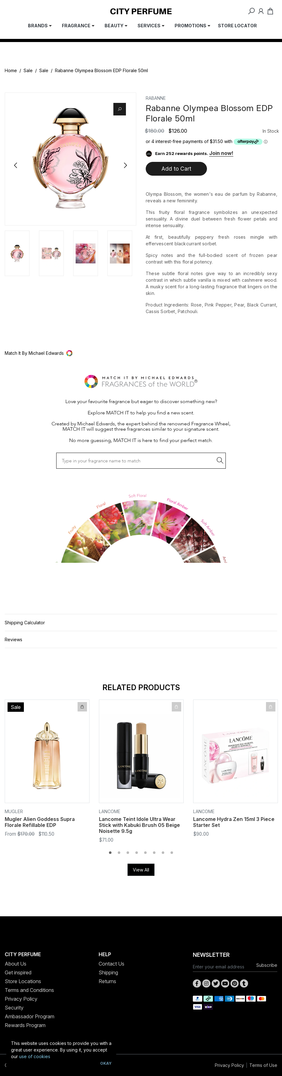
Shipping (108, 972)
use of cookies (34, 1056)
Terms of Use (263, 1065)
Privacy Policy (21, 999)
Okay (105, 1063)
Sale (28, 70)
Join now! (221, 153)
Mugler (14, 811)
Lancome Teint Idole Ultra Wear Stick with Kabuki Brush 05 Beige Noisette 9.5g (139, 825)
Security (14, 1007)
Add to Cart (176, 168)
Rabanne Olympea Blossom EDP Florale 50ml (101, 70)
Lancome (109, 811)
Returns (107, 981)
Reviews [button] (13, 639)
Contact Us (111, 964)
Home (11, 70)
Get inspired (18, 972)
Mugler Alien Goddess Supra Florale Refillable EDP (40, 822)
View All (141, 869)
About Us (15, 964)
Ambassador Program (29, 1016)
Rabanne (156, 98)
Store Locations (23, 981)
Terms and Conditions (29, 990)
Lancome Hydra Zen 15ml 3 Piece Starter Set (233, 822)
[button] (141, 353)
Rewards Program (25, 1025)
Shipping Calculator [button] (25, 622)
